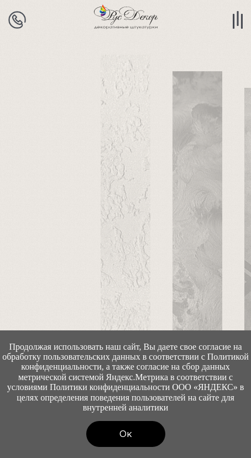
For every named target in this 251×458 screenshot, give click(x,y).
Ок (125, 434)
